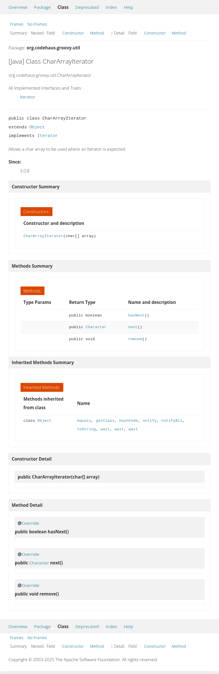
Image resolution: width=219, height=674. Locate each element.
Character (96, 327)
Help (128, 7)
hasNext (136, 315)
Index (111, 7)
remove (135, 339)
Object (37, 127)
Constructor (73, 33)
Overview (18, 7)
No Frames (37, 24)
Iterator (27, 97)
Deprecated (87, 7)
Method (97, 33)
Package (42, 7)
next (132, 327)
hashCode (128, 420)
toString (86, 429)
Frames (16, 24)
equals (84, 420)
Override (30, 523)
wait (105, 429)
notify (150, 420)
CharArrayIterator (43, 236)
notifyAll (171, 420)
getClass (105, 420)
